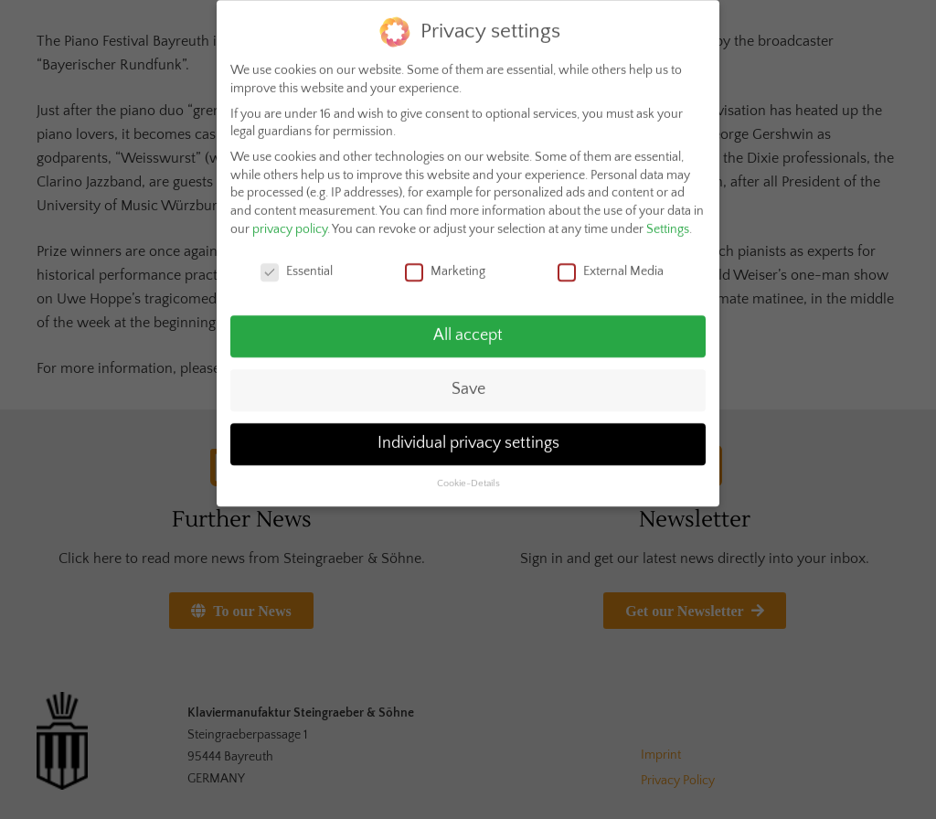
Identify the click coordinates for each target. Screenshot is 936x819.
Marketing (445, 262)
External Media (611, 262)
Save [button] (468, 381)
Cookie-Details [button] (468, 475)
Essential (297, 262)
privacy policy (289, 220)
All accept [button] (468, 327)
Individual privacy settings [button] (468, 435)
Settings (667, 220)
